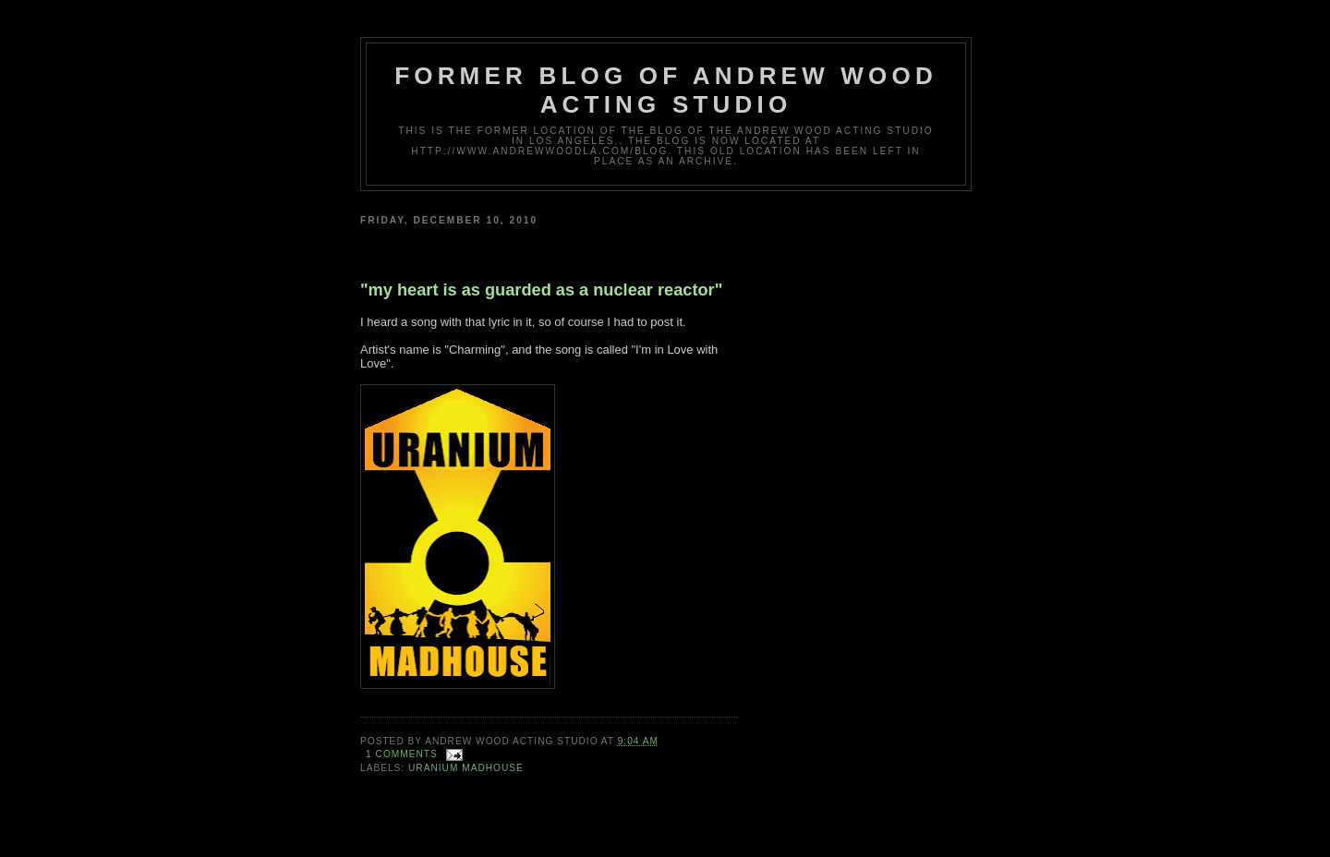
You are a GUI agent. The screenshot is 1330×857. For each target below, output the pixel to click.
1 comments (402, 754)
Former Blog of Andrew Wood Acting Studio (665, 90)
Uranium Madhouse (466, 768)
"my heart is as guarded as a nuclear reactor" (541, 290)
